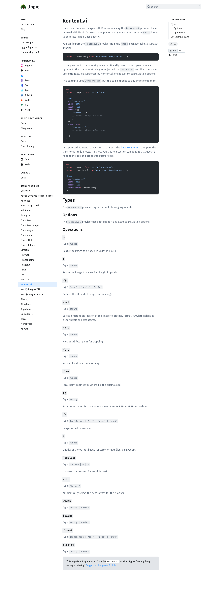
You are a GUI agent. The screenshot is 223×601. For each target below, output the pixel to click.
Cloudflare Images (30, 225)
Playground (27, 128)
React (26, 90)
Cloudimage (27, 230)
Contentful (26, 240)
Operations (179, 32)
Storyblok (26, 304)
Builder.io (25, 210)
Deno (25, 159)
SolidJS (26, 95)
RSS (172, 55)
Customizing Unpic (30, 52)
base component (130, 147)
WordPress (26, 324)
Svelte (26, 100)
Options (178, 28)
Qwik (25, 85)
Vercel (24, 319)
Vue (24, 105)
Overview (25, 190)
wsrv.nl (24, 328)
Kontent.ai (26, 284)
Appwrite (25, 200)
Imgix (23, 269)
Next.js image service (32, 294)
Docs (23, 123)
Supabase (26, 309)
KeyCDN (25, 279)
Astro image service (31, 205)
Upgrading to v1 (29, 47)
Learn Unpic (27, 42)
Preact (26, 80)
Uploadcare (27, 314)
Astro (25, 70)
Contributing (27, 146)
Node (25, 164)
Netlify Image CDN (30, 289)
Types (174, 24)
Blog (23, 29)
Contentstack (28, 245)
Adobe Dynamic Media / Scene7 (37, 195)
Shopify (25, 299)
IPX (22, 274)
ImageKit (25, 264)
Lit (24, 75)
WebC (25, 110)
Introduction (27, 24)
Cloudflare (26, 220)
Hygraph (25, 255)
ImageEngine (27, 260)
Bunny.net (26, 215)
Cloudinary (26, 235)
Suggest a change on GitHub (101, 565)
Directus (25, 250)
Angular (27, 65)
